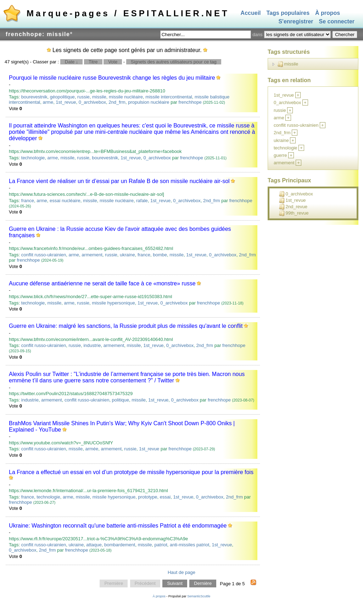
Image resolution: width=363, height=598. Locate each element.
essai (165, 497)
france (27, 200)
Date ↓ (71, 61)
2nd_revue (293, 207)
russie (83, 96)
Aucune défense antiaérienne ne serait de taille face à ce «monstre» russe (102, 283)
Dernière (203, 583)
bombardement (119, 544)
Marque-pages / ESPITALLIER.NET (128, 13)
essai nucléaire (65, 200)
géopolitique (62, 96)
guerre (280, 155)
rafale (142, 200)
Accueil (251, 13)
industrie (92, 345)
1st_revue (66, 102)
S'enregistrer (295, 22)
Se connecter (336, 22)
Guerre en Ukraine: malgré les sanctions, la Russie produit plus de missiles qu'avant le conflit (125, 326)
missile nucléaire (126, 96)
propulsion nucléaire (148, 102)
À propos (327, 13)
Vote (112, 61)
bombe (160, 254)
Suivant (174, 583)
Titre (93, 61)
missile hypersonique (113, 303)
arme (48, 102)
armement (92, 254)
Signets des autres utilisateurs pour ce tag (174, 61)
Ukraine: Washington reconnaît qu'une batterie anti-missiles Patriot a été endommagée (118, 526)
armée (91, 448)
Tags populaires (288, 13)
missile (99, 96)
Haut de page (181, 572)
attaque (93, 544)
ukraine (127, 254)
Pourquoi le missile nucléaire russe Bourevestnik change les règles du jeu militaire (112, 78)
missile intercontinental (168, 96)
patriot (161, 544)
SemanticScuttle (198, 596)
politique (120, 400)
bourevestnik (34, 96)
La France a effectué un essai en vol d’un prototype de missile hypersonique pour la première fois (131, 472)
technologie (33, 157)
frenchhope (190, 102)
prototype (147, 497)
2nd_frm (116, 102)
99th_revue (294, 213)
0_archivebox (92, 102)
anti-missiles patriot (189, 544)
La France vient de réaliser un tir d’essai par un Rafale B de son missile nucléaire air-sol (119, 181)
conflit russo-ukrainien (43, 254)
